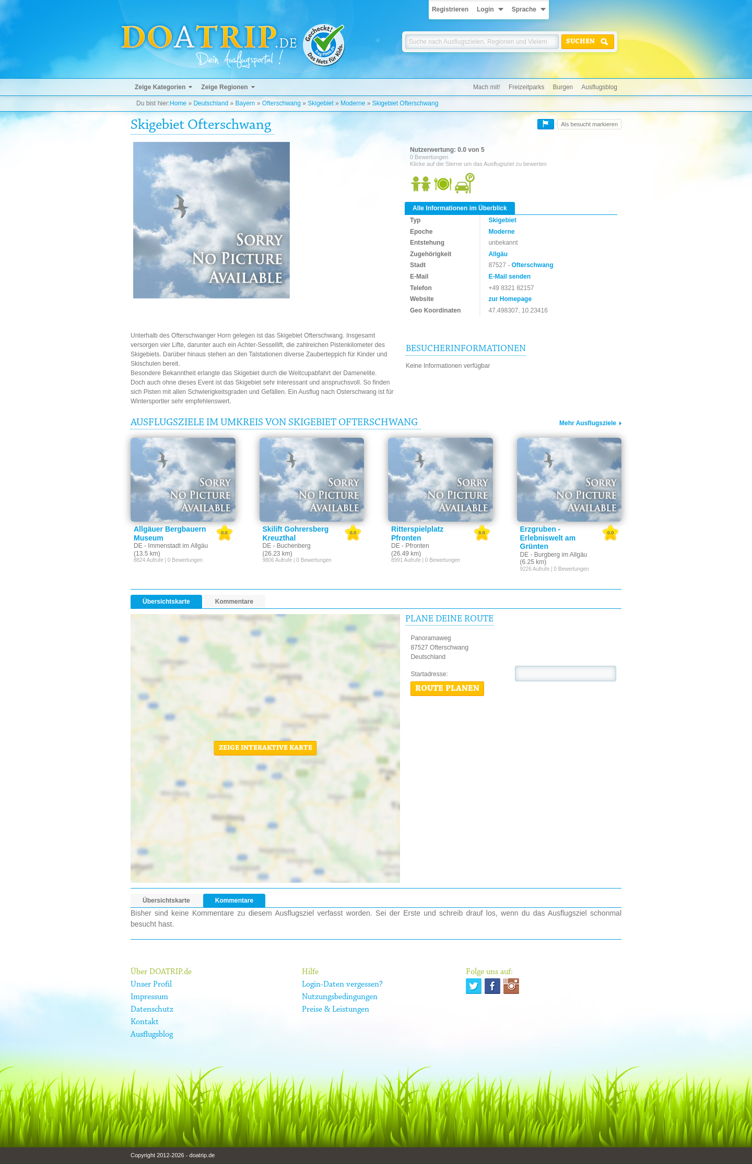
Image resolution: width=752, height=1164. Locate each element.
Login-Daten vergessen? (342, 984)
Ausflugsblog (599, 87)
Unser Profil (151, 984)
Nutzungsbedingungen (340, 997)
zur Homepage (510, 299)
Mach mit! (486, 87)
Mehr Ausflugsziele (587, 423)
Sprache (524, 9)
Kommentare (234, 601)
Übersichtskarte (166, 601)
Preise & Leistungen (335, 1009)
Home (178, 103)
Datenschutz (152, 1009)
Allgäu (498, 254)
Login (485, 9)
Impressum (149, 997)
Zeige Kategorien (160, 87)
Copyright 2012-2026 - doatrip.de (173, 1155)
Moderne (352, 103)
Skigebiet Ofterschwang (405, 103)
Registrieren (450, 9)
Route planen (447, 689)
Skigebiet (320, 103)
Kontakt (145, 1022)
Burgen (563, 87)
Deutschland (210, 103)
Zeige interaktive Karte (265, 748)
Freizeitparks (527, 87)
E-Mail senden (509, 276)
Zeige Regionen (224, 87)
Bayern (245, 103)
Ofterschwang (281, 103)
